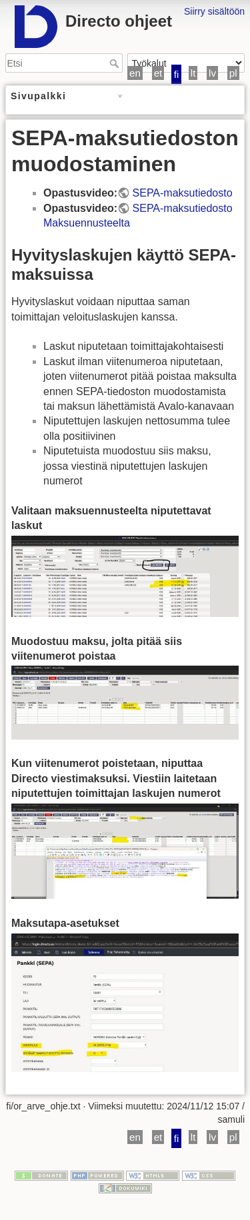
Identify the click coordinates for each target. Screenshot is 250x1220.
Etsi (115, 63)
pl (233, 73)
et (158, 73)
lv (212, 73)
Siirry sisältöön (214, 11)
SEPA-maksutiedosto (183, 193)
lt (193, 73)
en (135, 73)
